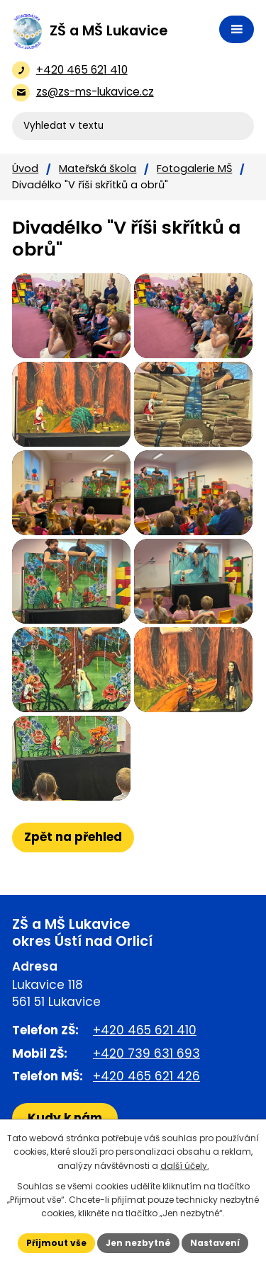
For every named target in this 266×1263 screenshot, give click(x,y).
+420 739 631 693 (146, 1053)
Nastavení (215, 1243)
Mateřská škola (97, 168)
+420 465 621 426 (146, 1076)
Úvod (25, 168)
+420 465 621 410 (144, 1030)
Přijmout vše (56, 1243)
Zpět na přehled (73, 836)
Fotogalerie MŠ (194, 168)
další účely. (184, 1166)
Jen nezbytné (138, 1243)
